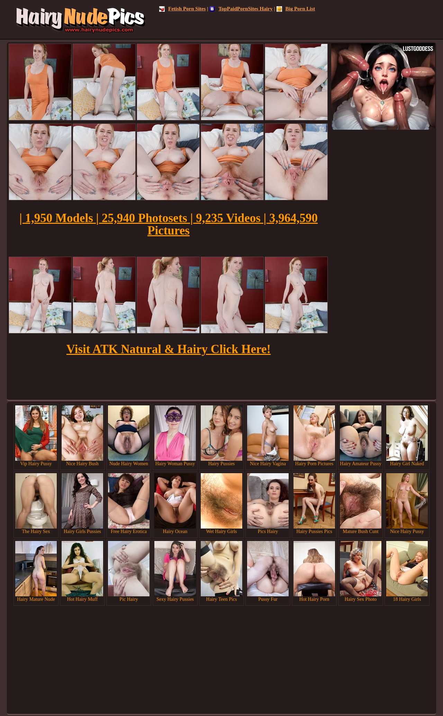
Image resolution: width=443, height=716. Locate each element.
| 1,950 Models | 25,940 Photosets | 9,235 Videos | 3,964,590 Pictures (168, 224)
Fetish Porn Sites (182, 8)
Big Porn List (296, 8)
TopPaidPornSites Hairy (241, 8)
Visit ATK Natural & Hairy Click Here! (168, 349)
